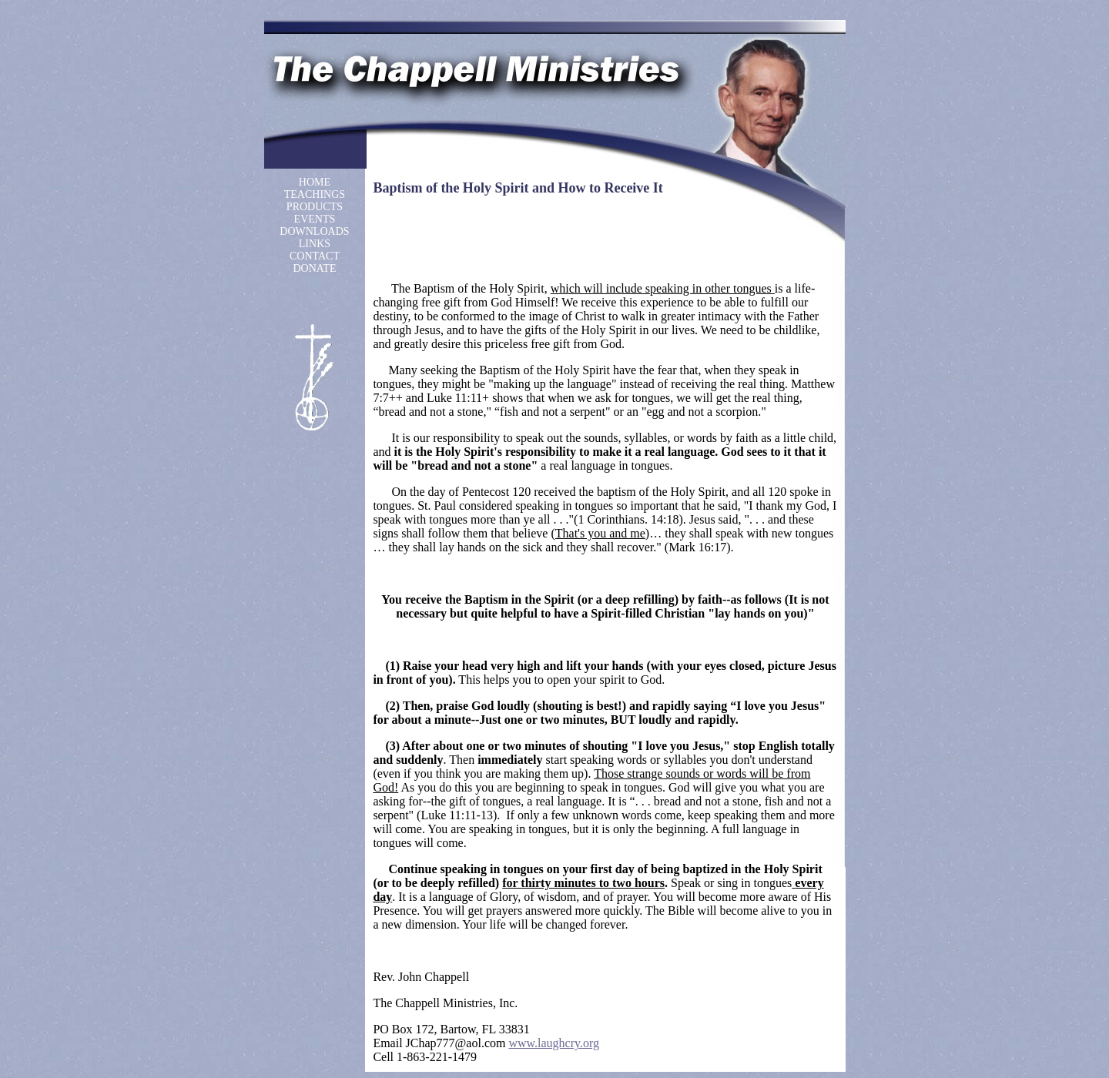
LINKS (314, 243)
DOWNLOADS (314, 231)
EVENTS (315, 219)
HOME (314, 182)
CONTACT (315, 256)
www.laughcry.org (553, 1043)
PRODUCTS (314, 207)
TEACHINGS (314, 194)
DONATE (314, 268)
